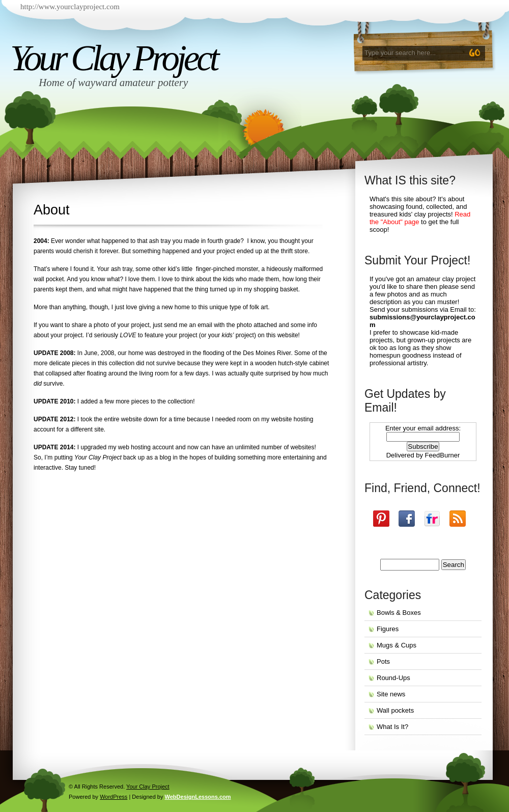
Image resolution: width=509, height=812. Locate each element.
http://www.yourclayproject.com (70, 7)
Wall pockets (395, 710)
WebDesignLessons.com (198, 797)
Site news (391, 694)
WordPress (113, 797)
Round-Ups (393, 678)
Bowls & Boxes (399, 612)
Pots (383, 661)
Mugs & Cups (396, 645)
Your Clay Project (113, 58)
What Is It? (392, 726)
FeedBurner (442, 455)
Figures (388, 629)
